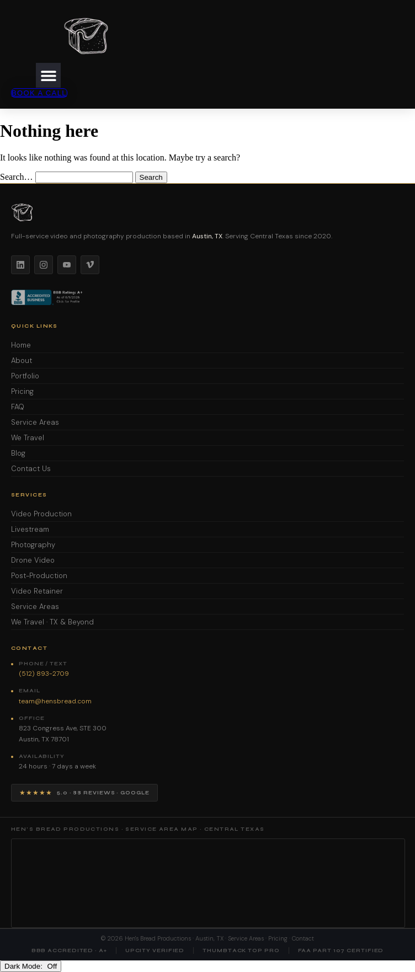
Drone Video (33, 560)
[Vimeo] (90, 264)
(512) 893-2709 (44, 673)
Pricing (22, 391)
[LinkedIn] (20, 264)
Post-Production (39, 575)
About (21, 360)
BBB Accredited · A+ (69, 950)
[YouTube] (66, 264)
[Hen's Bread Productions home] (207, 212)
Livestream (30, 529)
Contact (303, 938)
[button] (48, 75)
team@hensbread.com (55, 701)
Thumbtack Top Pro (241, 950)
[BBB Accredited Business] (47, 297)
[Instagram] (43, 264)
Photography (33, 544)
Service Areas (35, 422)
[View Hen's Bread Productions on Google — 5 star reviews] (84, 793)
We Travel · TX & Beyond (52, 622)
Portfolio (25, 376)
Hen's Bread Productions (158, 938)
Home (21, 345)
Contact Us (31, 468)
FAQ (17, 407)
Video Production (41, 514)
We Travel (27, 437)
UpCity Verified (155, 950)
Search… (16, 176)
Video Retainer (37, 591)
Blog (18, 453)
